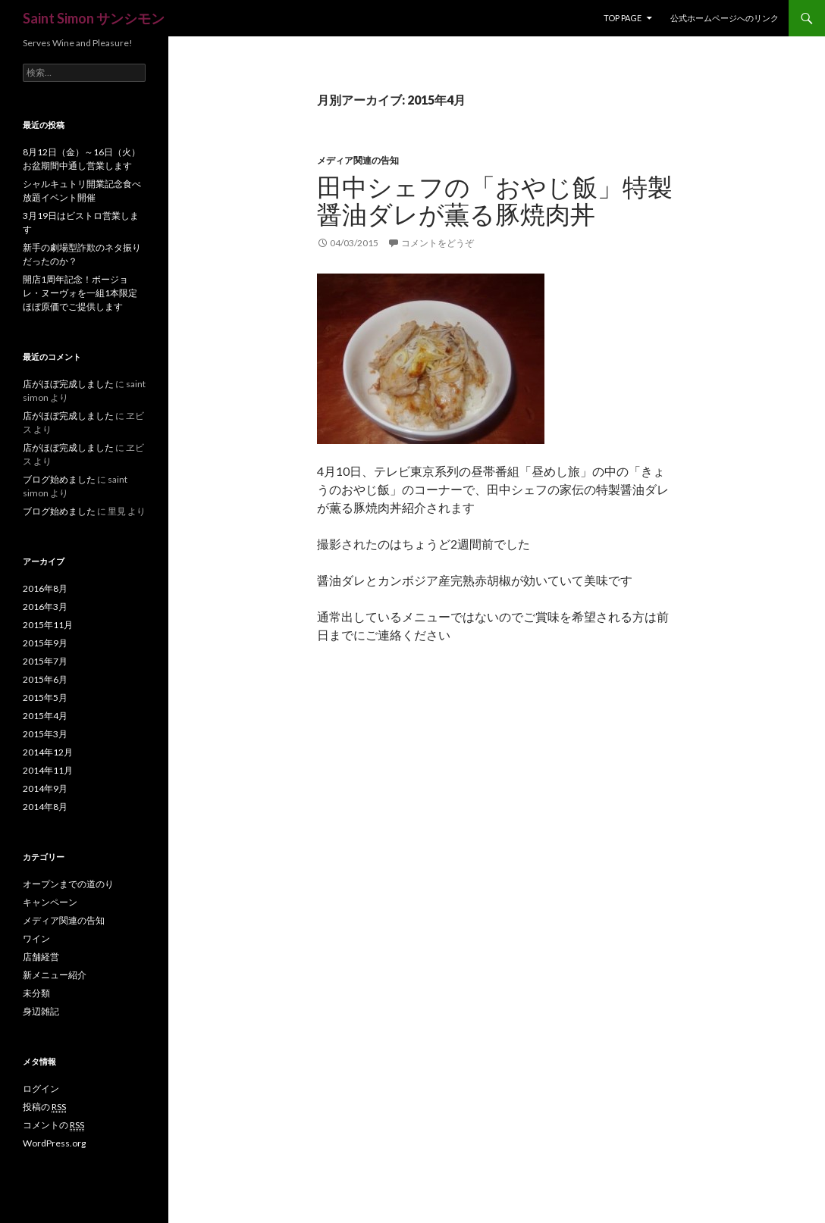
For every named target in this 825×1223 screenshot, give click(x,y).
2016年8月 (45, 588)
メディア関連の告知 (358, 160)
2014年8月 (45, 806)
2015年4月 (45, 715)
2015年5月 (45, 697)
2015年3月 (45, 734)
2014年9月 (45, 788)
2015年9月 (45, 643)
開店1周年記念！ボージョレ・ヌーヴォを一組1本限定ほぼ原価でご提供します (80, 293)
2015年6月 (45, 679)
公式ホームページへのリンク (724, 18)
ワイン (36, 938)
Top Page (622, 18)
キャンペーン (50, 902)
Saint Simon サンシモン (94, 18)
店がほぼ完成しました (68, 383)
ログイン (41, 1088)
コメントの (53, 1125)
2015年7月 (45, 661)
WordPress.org (54, 1143)
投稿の (44, 1107)
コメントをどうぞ (437, 243)
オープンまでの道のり (68, 884)
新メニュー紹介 (54, 975)
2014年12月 (48, 752)
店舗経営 (41, 956)
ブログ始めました (59, 479)
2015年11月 (48, 624)
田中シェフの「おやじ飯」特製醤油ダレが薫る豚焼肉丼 (495, 200)
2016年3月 (45, 606)
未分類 (36, 993)
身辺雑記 (41, 1011)
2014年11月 (48, 770)
